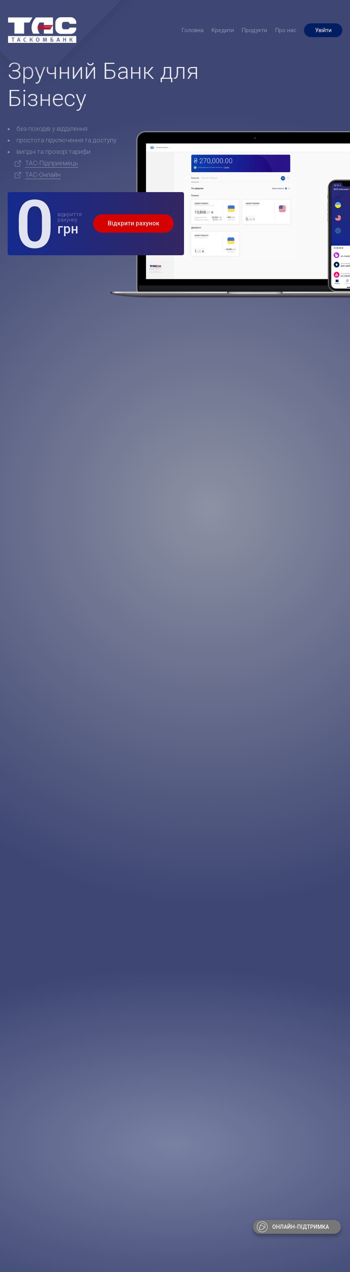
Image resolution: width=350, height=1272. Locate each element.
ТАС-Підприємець (51, 163)
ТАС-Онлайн (43, 174)
